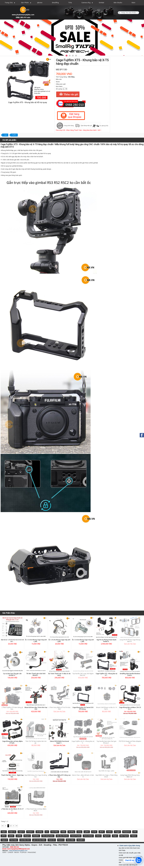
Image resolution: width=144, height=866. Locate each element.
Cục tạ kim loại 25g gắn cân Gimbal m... (12, 674)
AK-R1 (102, 832)
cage (5, 135)
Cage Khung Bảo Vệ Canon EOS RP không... (82, 708)
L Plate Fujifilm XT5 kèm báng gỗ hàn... (12, 708)
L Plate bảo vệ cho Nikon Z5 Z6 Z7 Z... (12, 810)
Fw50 (63, 832)
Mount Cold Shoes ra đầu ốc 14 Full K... (106, 708)
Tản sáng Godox (47, 836)
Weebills (36, 836)
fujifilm (14, 135)
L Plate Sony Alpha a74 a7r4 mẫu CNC (59, 708)
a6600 (11, 836)
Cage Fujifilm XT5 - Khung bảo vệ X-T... (106, 674)
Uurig (79, 832)
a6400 (19, 836)
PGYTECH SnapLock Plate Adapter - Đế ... (130, 742)
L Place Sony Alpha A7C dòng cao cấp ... (59, 776)
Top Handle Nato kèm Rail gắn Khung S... (106, 742)
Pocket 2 (30, 832)
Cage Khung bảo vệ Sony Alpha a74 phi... (12, 742)
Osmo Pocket (75, 836)
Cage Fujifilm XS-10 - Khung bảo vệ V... (83, 742)
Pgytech (106, 836)
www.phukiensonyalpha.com (18, 850)
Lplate (87, 832)
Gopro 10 (12, 832)
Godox (109, 832)
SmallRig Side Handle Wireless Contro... (130, 674)
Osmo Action (88, 836)
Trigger (117, 832)
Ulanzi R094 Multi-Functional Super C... (59, 742)
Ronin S (60, 840)
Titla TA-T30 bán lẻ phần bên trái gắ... (35, 742)
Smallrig (39, 832)
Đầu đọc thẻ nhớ (62, 836)
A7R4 (3, 836)
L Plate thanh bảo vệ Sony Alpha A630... (35, 810)
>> (16, 826)
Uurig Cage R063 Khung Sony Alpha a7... (130, 776)
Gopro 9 (21, 832)
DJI (47, 832)
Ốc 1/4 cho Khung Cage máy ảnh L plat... (36, 640)
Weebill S (81, 840)
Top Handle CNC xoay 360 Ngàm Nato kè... (83, 674)
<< (2, 826)
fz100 (94, 832)
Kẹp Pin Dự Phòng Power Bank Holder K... (106, 640)
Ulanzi (98, 836)
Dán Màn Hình (25, 840)
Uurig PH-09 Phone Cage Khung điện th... (130, 640)
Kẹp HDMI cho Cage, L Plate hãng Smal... (106, 776)
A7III (134, 832)
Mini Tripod (124, 836)
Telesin (133, 836)
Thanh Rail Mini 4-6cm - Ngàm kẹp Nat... (12, 776)
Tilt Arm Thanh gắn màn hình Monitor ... (35, 674)
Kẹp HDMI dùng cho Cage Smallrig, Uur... (36, 776)
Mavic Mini (70, 840)
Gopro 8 (4, 840)
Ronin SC (52, 840)
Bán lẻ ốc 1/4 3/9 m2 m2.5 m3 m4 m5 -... (12, 640)
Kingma (27, 836)
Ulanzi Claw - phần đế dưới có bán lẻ (83, 776)
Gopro (4, 832)
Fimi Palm (54, 832)
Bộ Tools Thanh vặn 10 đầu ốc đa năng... (59, 674)
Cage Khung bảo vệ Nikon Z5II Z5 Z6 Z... (130, 708)
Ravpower (126, 832)
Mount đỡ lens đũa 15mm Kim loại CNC (36, 708)
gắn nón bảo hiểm (39, 840)
